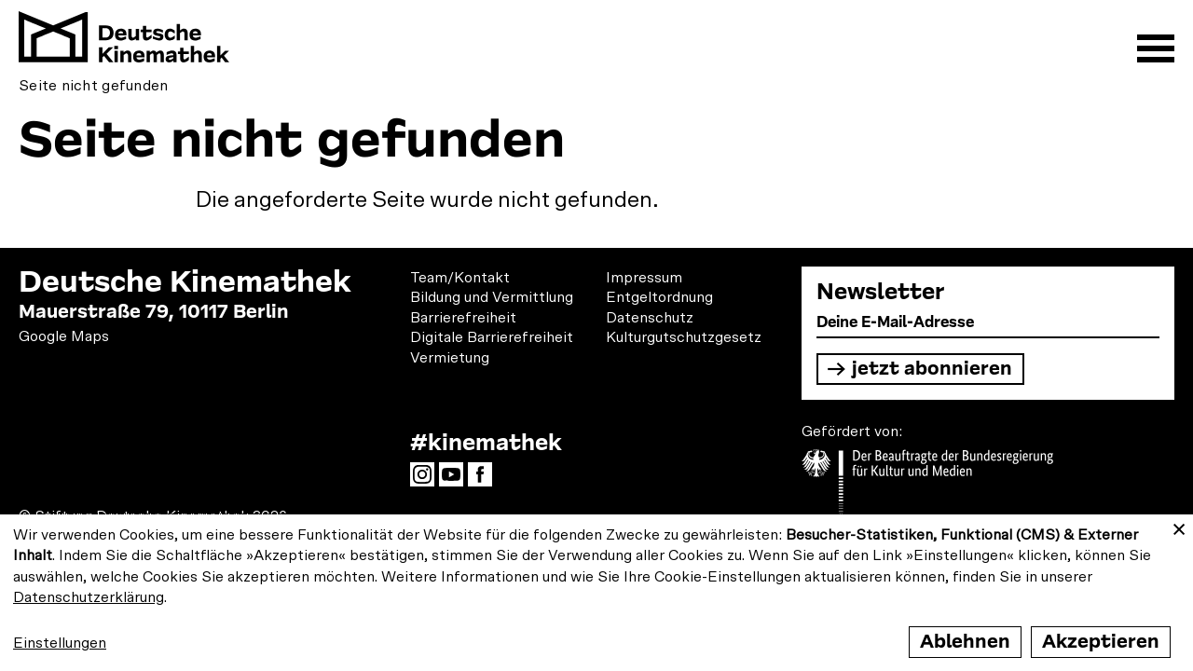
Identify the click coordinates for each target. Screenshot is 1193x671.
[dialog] (596, 592)
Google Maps (64, 336)
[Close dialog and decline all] (1179, 526)
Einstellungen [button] (59, 643)
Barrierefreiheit (463, 317)
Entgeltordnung (659, 297)
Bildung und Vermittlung (491, 297)
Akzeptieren (1100, 641)
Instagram (426, 479)
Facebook (484, 479)
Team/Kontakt (460, 277)
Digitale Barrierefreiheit (491, 337)
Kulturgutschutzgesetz (683, 337)
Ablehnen (965, 641)
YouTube (455, 479)
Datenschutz (649, 317)
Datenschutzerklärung (88, 597)
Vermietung (449, 357)
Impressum (644, 277)
